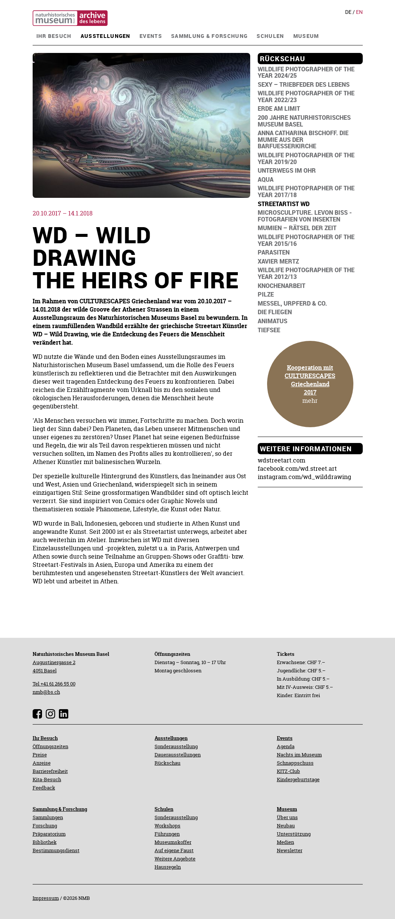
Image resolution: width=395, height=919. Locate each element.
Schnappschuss (295, 762)
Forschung (45, 825)
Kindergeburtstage (298, 779)
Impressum (46, 898)
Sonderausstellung (176, 746)
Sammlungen (48, 817)
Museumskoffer (173, 842)
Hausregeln (168, 866)
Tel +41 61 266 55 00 (54, 683)
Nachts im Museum (299, 754)
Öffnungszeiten (50, 746)
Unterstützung (294, 833)
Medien (285, 842)
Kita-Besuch (47, 779)
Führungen (167, 833)
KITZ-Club (288, 771)
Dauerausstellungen (178, 754)
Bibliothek (45, 842)
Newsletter (289, 850)
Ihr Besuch (45, 738)
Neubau (286, 825)
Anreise (42, 762)
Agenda (285, 746)
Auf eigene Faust (174, 850)
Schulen (164, 809)
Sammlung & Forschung (60, 809)
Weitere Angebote (175, 858)
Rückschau (167, 762)
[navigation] (54, 35)
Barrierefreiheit (50, 771)
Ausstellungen (171, 738)
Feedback (44, 787)
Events (285, 738)
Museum (287, 809)
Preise (40, 754)
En (359, 12)
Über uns (287, 817)
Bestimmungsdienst (56, 850)
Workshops (167, 825)
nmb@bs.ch (46, 691)
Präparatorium (49, 833)
